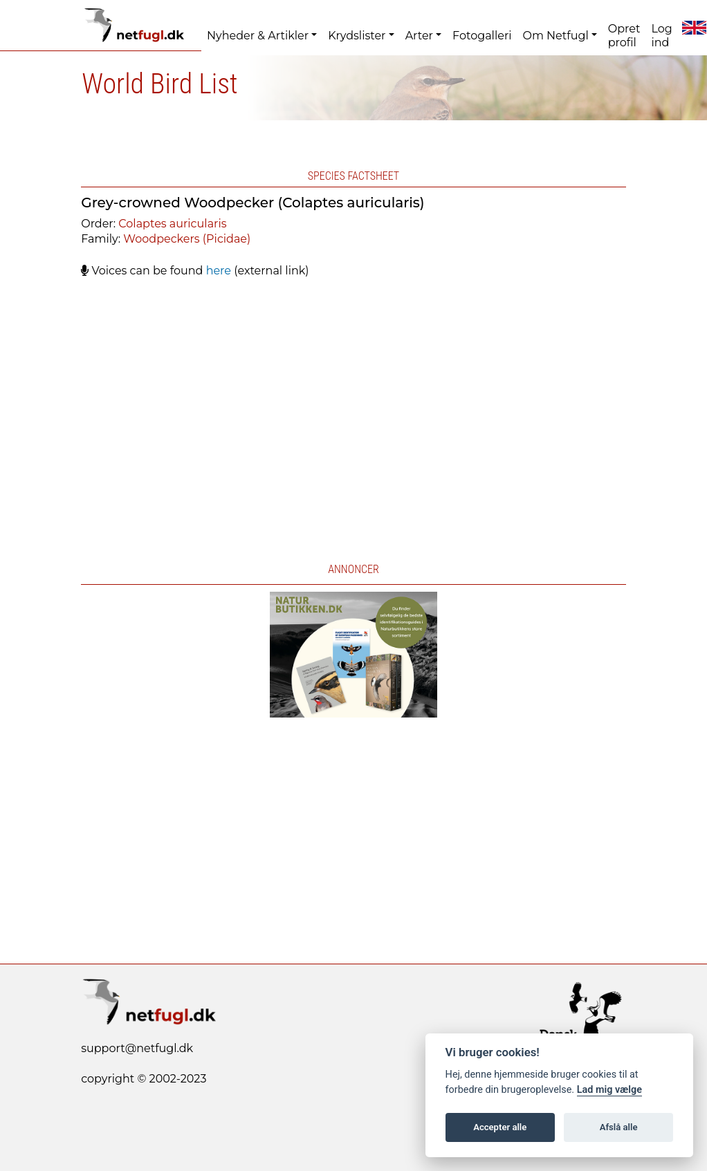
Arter (419, 35)
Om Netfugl (555, 35)
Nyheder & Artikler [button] (258, 35)
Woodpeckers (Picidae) (186, 238)
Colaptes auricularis (172, 223)
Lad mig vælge (609, 1090)
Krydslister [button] (356, 35)
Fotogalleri (481, 35)
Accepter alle (499, 1127)
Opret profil (624, 35)
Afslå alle (619, 1127)
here (218, 270)
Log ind (661, 35)
